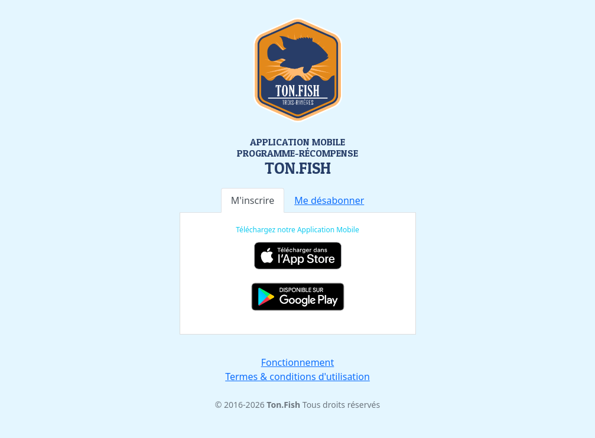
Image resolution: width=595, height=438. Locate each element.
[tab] (329, 200)
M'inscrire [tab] (253, 200)
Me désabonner (329, 200)
